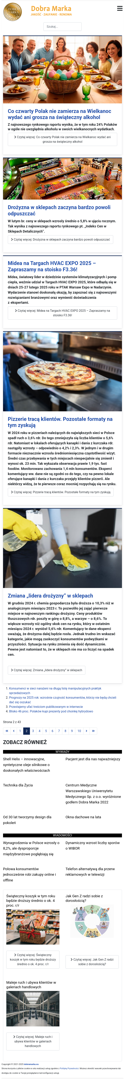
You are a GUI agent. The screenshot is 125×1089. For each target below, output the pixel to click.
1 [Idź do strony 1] (20, 731)
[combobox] (62, 26)
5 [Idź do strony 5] (46, 731)
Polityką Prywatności (69, 1068)
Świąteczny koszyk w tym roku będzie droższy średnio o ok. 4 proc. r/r (30, 901)
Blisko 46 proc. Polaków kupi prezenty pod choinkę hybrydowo (51, 711)
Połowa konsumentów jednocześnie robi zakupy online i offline (29, 874)
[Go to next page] (86, 731)
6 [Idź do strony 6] (52, 731)
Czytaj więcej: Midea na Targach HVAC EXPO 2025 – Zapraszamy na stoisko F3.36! (62, 313)
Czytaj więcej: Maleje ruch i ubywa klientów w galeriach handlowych (32, 1041)
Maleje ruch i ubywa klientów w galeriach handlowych (31, 984)
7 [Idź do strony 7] (59, 731)
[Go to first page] (7, 731)
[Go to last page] (93, 731)
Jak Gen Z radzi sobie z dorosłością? (84, 898)
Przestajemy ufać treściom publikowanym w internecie (46, 707)
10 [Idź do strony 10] (79, 731)
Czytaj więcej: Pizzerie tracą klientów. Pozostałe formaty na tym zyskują (60, 492)
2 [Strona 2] (26, 731)
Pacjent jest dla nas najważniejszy (93, 759)
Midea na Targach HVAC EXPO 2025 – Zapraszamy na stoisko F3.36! (52, 266)
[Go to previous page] (13, 731)
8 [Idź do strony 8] (65, 731)
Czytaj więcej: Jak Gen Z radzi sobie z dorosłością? (92, 962)
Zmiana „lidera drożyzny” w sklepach (50, 596)
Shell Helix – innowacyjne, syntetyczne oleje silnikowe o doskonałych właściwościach (26, 764)
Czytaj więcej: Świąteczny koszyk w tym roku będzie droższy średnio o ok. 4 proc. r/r (33, 959)
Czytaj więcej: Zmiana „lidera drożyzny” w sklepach (46, 670)
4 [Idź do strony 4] (39, 731)
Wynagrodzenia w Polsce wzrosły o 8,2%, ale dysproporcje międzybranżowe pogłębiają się (31, 848)
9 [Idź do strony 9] (72, 731)
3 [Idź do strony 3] (33, 731)
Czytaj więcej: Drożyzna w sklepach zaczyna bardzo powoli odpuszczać (60, 239)
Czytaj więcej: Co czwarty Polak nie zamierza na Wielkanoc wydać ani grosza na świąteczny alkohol (62, 139)
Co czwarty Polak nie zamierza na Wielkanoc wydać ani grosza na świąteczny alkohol (59, 114)
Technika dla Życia (18, 785)
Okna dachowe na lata (83, 817)
